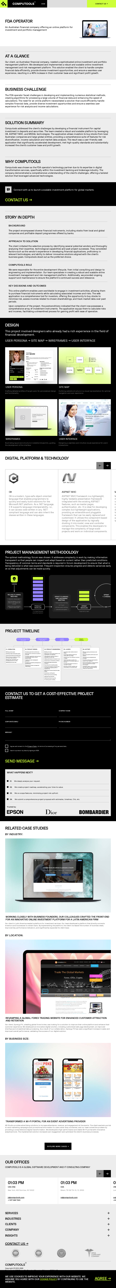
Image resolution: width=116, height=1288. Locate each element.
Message (58, 736)
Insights (11, 1235)
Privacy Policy (32, 746)
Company (12, 1229)
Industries (13, 1218)
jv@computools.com (16, 1197)
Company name (85, 713)
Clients (10, 1224)
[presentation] (100, 465)
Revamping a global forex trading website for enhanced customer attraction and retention (56, 1019)
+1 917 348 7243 (14, 1200)
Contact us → (101, 4)
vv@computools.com (69, 1197)
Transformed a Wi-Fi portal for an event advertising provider (45, 1121)
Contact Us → (16, 1243)
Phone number (85, 724)
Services (12, 1213)
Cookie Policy (48, 1279)
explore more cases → (58, 1146)
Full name (31, 713)
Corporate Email (31, 724)
